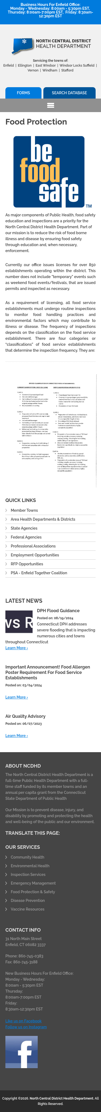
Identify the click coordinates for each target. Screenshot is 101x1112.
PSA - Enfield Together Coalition (39, 573)
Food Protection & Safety (33, 892)
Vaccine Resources (27, 909)
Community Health (27, 857)
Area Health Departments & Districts (43, 519)
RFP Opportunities (27, 564)
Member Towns (24, 510)
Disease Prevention (28, 900)
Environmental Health (30, 866)
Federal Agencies (26, 537)
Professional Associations (33, 546)
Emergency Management (33, 883)
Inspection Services (28, 874)
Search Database (69, 93)
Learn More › (16, 648)
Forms (23, 93)
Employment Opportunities (35, 555)
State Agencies (24, 528)
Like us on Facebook (23, 1021)
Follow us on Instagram (26, 1027)
